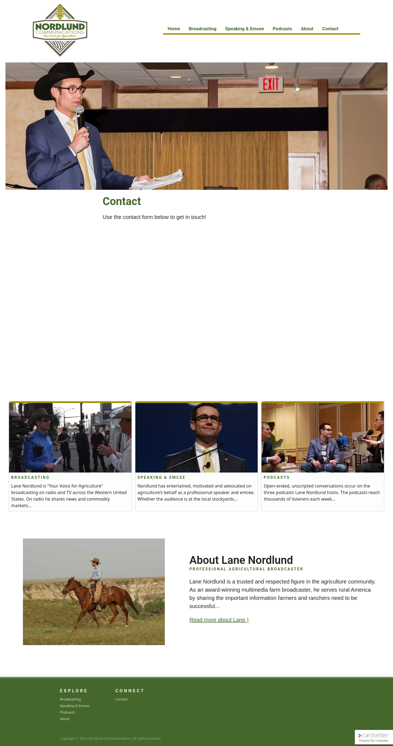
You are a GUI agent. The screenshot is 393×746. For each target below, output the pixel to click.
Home (174, 28)
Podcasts (282, 28)
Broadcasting (202, 28)
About (307, 28)
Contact (330, 28)
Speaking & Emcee (244, 28)
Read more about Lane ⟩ (219, 620)
